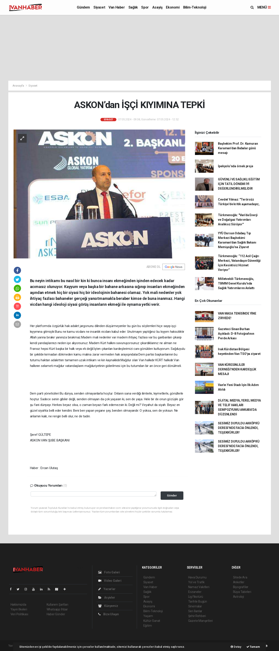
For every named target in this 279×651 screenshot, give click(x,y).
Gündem (83, 7)
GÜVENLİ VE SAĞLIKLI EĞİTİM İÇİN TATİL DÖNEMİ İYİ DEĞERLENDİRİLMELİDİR (239, 184)
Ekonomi (172, 7)
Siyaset (99, 7)
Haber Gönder (56, 614)
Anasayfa (18, 85)
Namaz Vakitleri (198, 587)
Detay (236, 646)
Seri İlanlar (195, 611)
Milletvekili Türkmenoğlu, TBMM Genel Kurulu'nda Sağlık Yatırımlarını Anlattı (236, 283)
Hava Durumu (197, 577)
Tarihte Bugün (197, 601)
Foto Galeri (109, 572)
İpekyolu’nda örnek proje (235, 166)
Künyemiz (108, 606)
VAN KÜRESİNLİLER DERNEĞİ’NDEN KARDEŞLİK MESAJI (237, 369)
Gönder (172, 495)
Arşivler (106, 597)
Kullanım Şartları (57, 604)
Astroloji (238, 596)
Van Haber (117, 7)
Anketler (238, 582)
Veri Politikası (19, 614)
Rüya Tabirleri (242, 592)
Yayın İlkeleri (19, 609)
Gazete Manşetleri (200, 621)
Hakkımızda (18, 604)
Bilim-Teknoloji (194, 7)
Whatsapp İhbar (57, 609)
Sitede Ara (240, 577)
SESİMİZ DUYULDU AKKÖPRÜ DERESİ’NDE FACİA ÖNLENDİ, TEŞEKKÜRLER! (239, 428)
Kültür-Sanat (151, 621)
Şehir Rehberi (197, 616)
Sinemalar (195, 606)
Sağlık (133, 7)
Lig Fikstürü (195, 596)
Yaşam (148, 616)
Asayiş (157, 7)
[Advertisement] (139, 47)
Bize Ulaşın (108, 614)
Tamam (253, 646)
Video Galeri (109, 580)
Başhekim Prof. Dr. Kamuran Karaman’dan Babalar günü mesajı (238, 148)
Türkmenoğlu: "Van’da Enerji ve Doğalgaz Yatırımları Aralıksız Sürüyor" (238, 219)
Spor (145, 7)
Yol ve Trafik (196, 582)
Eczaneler (195, 592)
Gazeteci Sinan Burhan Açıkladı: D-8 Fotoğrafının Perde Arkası (236, 333)
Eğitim (147, 625)
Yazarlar (107, 589)
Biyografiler (241, 587)
